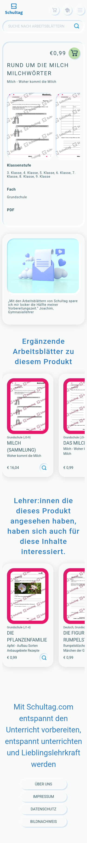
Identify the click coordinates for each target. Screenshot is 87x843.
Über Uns (43, 784)
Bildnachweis (43, 821)
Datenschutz (43, 809)
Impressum (43, 796)
